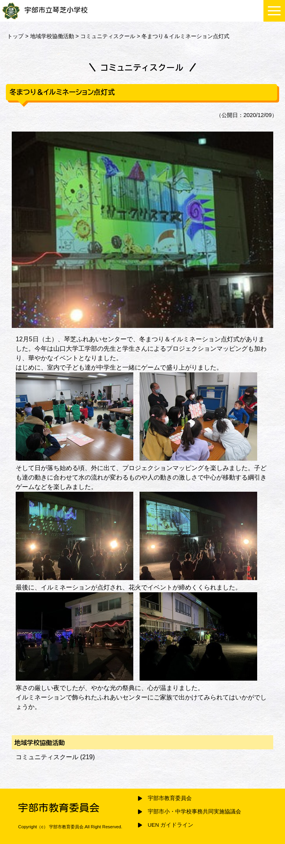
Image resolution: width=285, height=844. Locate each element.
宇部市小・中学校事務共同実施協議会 (194, 812)
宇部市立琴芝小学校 (45, 10)
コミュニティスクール (107, 36)
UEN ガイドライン (170, 825)
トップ (15, 36)
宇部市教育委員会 (170, 798)
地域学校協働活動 (52, 36)
